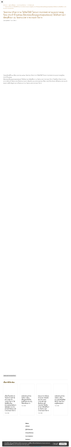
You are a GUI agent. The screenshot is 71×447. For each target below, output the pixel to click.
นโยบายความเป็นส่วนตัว (17, 444)
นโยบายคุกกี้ (26, 444)
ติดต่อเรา (27, 439)
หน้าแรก (27, 426)
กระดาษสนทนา (29, 436)
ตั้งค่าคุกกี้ (56, 444)
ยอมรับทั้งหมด (63, 444)
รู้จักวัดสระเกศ (29, 429)
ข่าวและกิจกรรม (29, 433)
